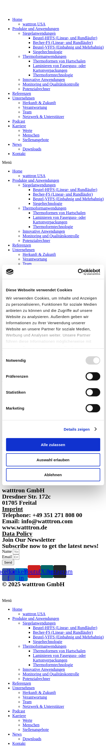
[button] (53, 162)
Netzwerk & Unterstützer (43, 116)
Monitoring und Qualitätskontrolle (51, 84)
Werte (27, 130)
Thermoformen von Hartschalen (59, 61)
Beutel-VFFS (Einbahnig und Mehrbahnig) (68, 47)
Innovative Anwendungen (44, 79)
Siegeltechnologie (47, 52)
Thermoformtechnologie (53, 75)
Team (27, 112)
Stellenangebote (36, 140)
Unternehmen (23, 98)
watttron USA (34, 24)
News (17, 144)
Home (17, 19)
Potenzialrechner (36, 89)
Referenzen (21, 93)
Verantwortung (35, 107)
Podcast (18, 121)
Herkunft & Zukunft (39, 103)
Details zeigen (77, 429)
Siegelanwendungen (39, 33)
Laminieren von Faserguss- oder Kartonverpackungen (59, 68)
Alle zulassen (53, 444)
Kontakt (19, 153)
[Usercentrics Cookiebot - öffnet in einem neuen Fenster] (77, 271)
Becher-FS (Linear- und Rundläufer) (63, 42)
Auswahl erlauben (52, 459)
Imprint (12, 508)
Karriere (19, 126)
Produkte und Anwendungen (35, 28)
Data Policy (17, 533)
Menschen (31, 135)
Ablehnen (53, 475)
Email (7, 557)
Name (7, 551)
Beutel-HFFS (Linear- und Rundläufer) (65, 38)
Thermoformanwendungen (44, 56)
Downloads (32, 149)
